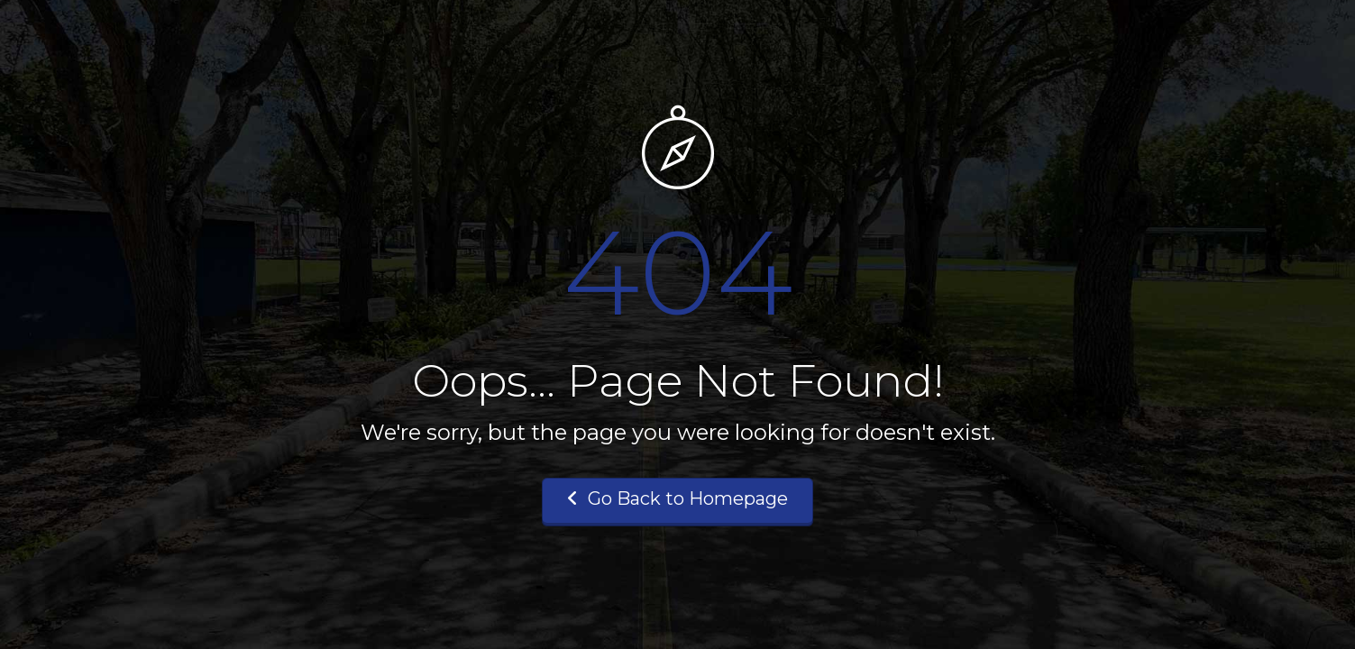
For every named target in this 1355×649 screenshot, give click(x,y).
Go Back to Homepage (677, 498)
